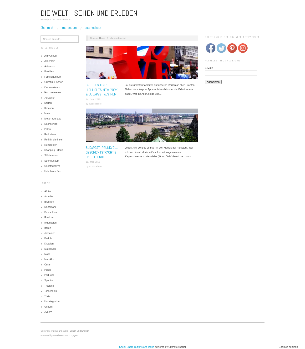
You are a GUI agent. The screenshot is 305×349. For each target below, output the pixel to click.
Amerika (49, 196)
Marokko (49, 259)
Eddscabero (95, 103)
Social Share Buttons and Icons (136, 346)
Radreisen (50, 134)
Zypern (48, 311)
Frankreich (50, 217)
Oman (47, 264)
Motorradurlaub (52, 118)
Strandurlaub (51, 160)
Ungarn (48, 306)
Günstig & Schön (53, 81)
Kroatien (49, 108)
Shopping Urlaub (53, 150)
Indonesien (50, 222)
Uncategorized (52, 166)
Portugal (49, 275)
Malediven (50, 248)
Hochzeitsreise (52, 92)
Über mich (47, 27)
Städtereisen (51, 155)
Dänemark (50, 206)
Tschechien (50, 290)
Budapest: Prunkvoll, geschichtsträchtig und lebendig (102, 152)
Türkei (47, 296)
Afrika (47, 191)
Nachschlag (50, 123)
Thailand (49, 285)
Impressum (69, 27)
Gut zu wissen (52, 87)
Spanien (49, 280)
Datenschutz (93, 27)
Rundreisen (50, 144)
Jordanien (49, 97)
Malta (47, 113)
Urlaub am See (52, 171)
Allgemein (49, 61)
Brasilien (49, 71)
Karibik (48, 102)
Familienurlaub (52, 76)
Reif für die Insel (53, 139)
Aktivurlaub (50, 55)
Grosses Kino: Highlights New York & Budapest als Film (101, 89)
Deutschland (51, 212)
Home (102, 38)
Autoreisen (50, 66)
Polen (47, 129)
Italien (47, 227)
